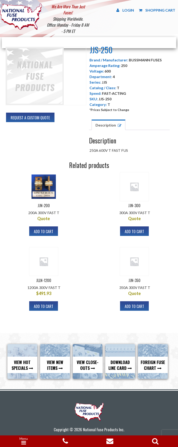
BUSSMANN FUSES (145, 60)
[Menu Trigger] (23, 441)
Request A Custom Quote (30, 117)
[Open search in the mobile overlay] (154, 439)
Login (125, 10)
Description (105, 125)
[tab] (108, 125)
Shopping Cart (157, 10)
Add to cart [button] (43, 231)
